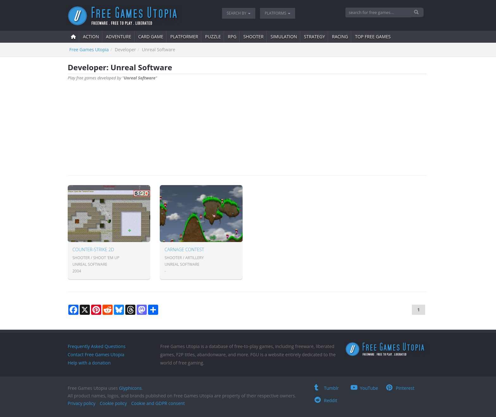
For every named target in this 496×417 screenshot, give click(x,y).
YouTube (364, 388)
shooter (253, 37)
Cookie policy (113, 403)
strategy (314, 37)
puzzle (213, 37)
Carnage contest (184, 249)
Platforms (277, 13)
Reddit (325, 400)
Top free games (373, 37)
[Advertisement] (247, 124)
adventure (118, 37)
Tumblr (326, 388)
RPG (232, 37)
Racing (340, 37)
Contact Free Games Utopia (96, 355)
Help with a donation (89, 363)
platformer (184, 37)
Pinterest (400, 388)
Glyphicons (130, 388)
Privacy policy (82, 403)
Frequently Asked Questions (97, 346)
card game (151, 37)
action (91, 37)
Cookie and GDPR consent (158, 403)
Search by (239, 13)
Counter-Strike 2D (93, 249)
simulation (283, 37)
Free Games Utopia (89, 50)
